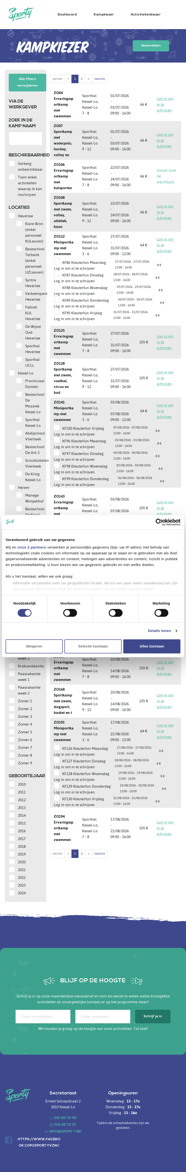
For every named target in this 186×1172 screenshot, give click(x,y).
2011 (22, 791)
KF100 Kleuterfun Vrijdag (83, 428)
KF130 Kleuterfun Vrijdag (83, 799)
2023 (22, 884)
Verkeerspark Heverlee (36, 295)
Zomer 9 (25, 762)
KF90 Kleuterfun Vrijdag (82, 313)
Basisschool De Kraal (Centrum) (35, 513)
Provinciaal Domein (35, 382)
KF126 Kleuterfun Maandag (85, 748)
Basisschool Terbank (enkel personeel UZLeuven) (35, 259)
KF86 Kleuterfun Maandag (84, 262)
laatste (99, 78)
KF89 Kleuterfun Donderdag (85, 300)
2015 (22, 822)
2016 (22, 830)
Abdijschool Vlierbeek (35, 435)
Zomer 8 (25, 754)
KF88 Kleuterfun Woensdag (85, 287)
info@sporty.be (65, 1130)
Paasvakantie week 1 (29, 675)
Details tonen (159, 631)
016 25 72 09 (65, 1117)
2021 (22, 869)
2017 (22, 838)
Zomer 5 (25, 731)
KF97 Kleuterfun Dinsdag (83, 453)
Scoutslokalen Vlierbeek (37, 462)
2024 (22, 892)
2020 (22, 861)
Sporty (20, 14)
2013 (22, 806)
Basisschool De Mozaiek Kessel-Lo (35, 402)
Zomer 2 (25, 708)
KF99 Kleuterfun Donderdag (85, 479)
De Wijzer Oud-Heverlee (33, 331)
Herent (23, 486)
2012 (22, 799)
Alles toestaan (152, 646)
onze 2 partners (31, 547)
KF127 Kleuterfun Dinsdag (84, 761)
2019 (22, 853)
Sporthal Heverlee (32, 348)
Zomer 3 (25, 715)
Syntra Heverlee (32, 282)
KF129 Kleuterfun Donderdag (86, 786)
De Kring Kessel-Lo (33, 476)
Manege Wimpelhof (34, 497)
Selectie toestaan (93, 646)
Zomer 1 (25, 700)
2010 (22, 783)
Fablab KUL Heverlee (32, 312)
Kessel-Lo (25, 372)
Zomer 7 (25, 746)
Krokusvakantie (31, 665)
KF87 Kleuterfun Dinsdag (83, 275)
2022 (22, 876)
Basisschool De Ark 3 (35, 448)
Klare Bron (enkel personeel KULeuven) (34, 231)
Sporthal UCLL (32, 361)
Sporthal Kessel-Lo (33, 421)
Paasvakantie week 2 (29, 689)
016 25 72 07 (65, 1123)
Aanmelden (151, 46)
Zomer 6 (25, 739)
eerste (57, 78)
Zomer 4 (25, 723)
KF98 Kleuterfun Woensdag (85, 466)
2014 (22, 814)
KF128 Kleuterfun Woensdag (85, 773)
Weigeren (34, 646)
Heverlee (25, 215)
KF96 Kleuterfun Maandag (84, 441)
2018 (22, 845)
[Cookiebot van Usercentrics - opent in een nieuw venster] (159, 522)
